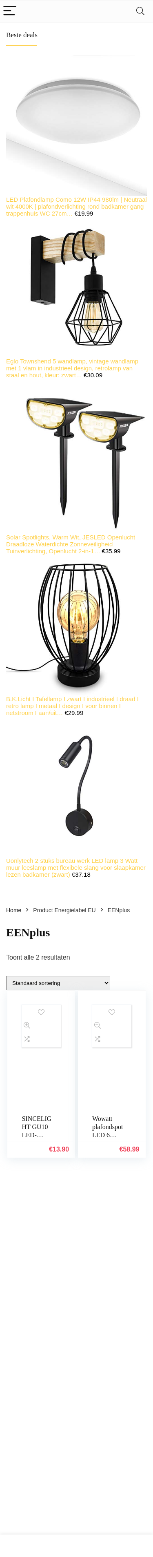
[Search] (140, 11)
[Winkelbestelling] (58, 983)
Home (13, 910)
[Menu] (10, 11)
